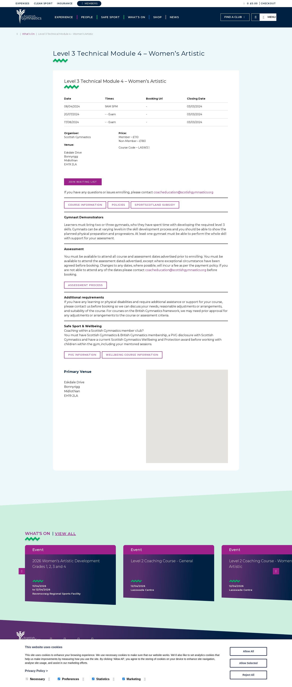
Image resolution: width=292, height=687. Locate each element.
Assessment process (85, 285)
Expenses (22, 3)
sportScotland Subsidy (155, 204)
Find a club (235, 17)
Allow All (248, 651)
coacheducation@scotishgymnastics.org (183, 192)
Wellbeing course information (132, 354)
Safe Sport (110, 17)
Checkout (268, 3)
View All (65, 534)
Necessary (35, 679)
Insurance (65, 3)
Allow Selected (248, 663)
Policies (118, 204)
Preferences (68, 679)
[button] (187, 414)
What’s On (136, 17)
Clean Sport (43, 3)
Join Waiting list (83, 181)
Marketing (131, 679)
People (87, 17)
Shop (157, 17)
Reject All (248, 674)
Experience (64, 17)
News (174, 17)
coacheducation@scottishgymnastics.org (175, 270)
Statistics (101, 679)
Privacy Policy (36, 670)
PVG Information (82, 354)
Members (89, 3)
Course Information (85, 204)
